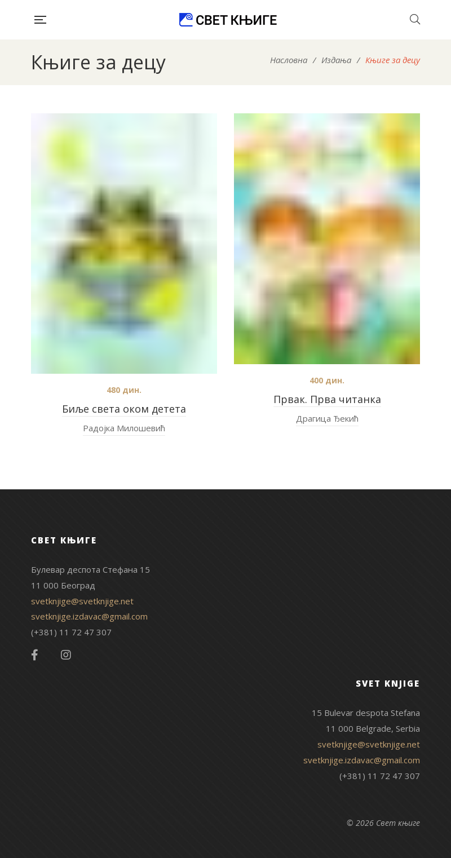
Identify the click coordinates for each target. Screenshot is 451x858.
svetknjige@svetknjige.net (82, 601)
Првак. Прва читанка (327, 399)
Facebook (34, 655)
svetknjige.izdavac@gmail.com (89, 616)
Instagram (66, 655)
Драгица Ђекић (327, 418)
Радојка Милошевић (124, 428)
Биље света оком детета (124, 408)
